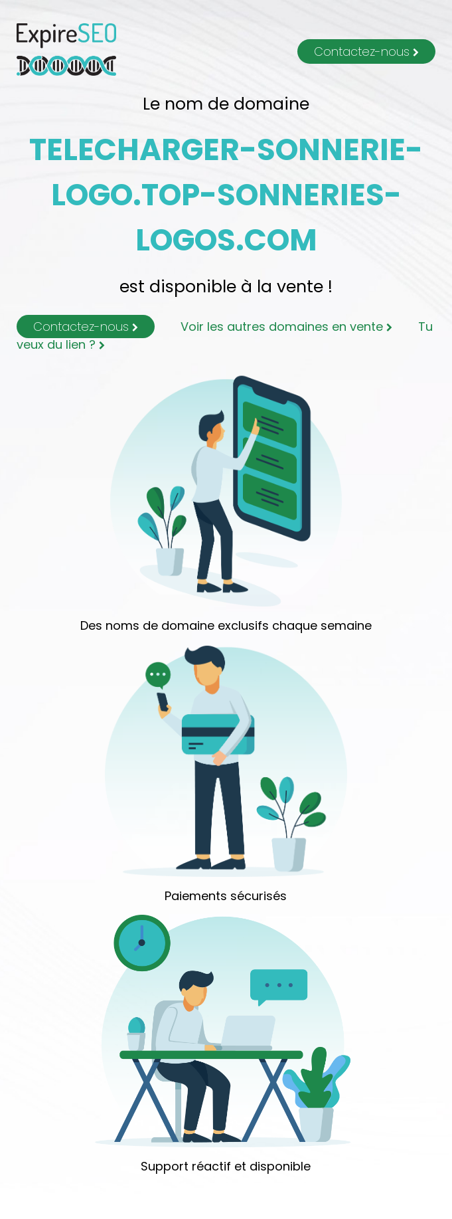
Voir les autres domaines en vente (286, 326)
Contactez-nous (366, 51)
